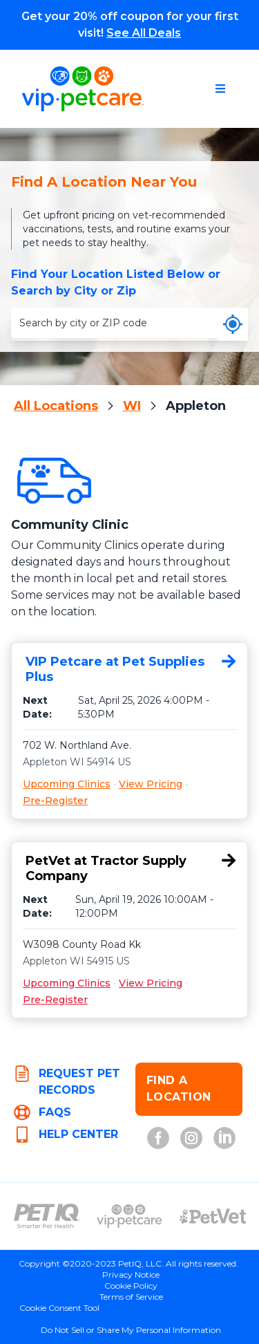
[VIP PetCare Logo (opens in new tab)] (130, 1216)
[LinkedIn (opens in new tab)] (224, 1138)
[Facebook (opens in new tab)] (158, 1138)
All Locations (56, 405)
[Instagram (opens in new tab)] (191, 1138)
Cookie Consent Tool (59, 1308)
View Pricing (150, 784)
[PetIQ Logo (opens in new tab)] (47, 1216)
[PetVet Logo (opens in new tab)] (213, 1216)
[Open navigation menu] (220, 88)
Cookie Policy (130, 1285)
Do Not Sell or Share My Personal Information (131, 1330)
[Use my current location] (232, 324)
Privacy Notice (131, 1274)
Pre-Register (55, 800)
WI (132, 405)
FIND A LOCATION (178, 1088)
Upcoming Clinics (67, 784)
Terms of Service (131, 1296)
